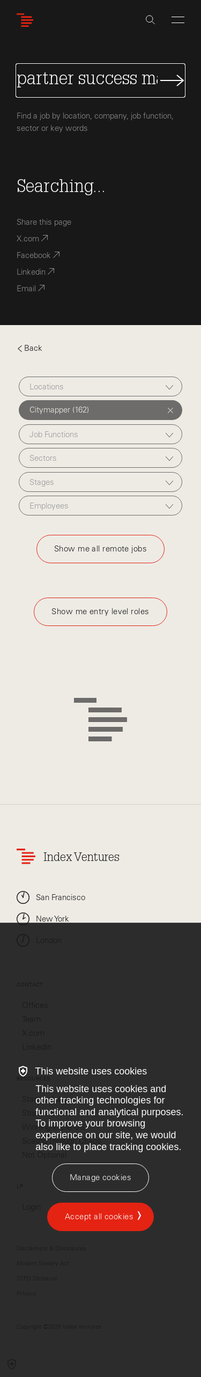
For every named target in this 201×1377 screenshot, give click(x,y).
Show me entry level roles (100, 611)
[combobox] (100, 386)
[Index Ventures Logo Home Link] (27, 20)
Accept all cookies (99, 1216)
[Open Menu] (178, 20)
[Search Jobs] (100, 80)
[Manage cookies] (100, 1178)
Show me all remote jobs (100, 549)
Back (29, 348)
